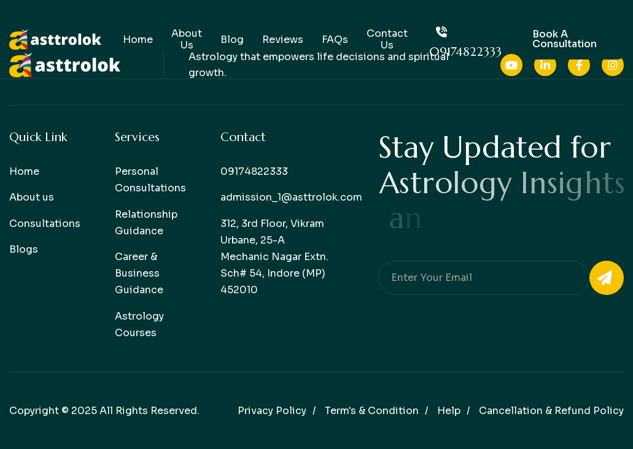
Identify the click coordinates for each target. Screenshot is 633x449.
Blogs (23, 249)
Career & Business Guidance (139, 273)
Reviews (282, 39)
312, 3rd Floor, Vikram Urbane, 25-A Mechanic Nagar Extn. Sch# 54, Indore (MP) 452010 (274, 257)
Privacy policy (272, 410)
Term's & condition (372, 410)
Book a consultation (564, 39)
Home (138, 39)
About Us (186, 39)
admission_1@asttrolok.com (291, 197)
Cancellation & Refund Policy (551, 410)
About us (31, 197)
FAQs (335, 39)
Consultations (44, 223)
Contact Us (387, 39)
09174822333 (465, 39)
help (448, 410)
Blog (232, 39)
